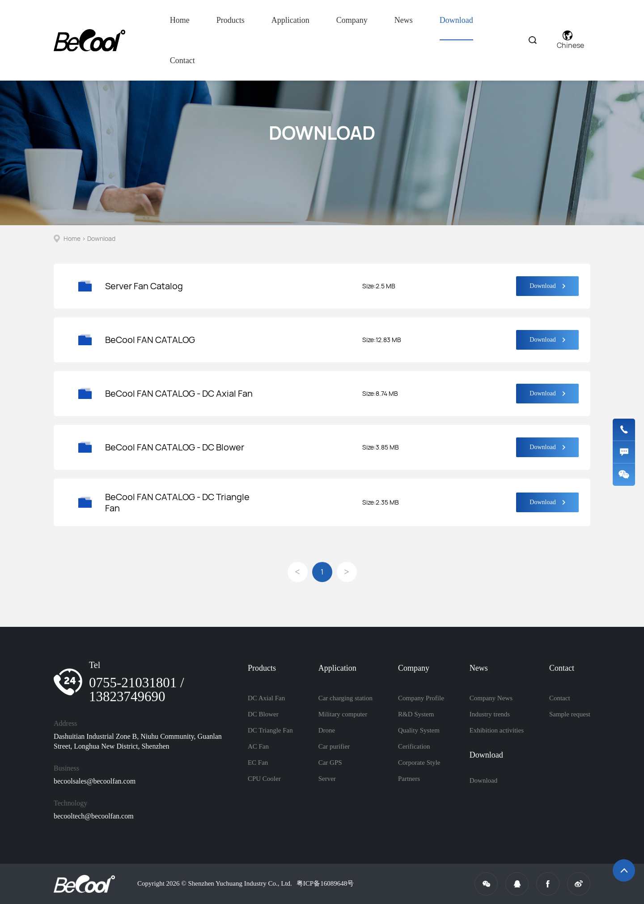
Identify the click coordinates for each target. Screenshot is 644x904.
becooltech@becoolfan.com (94, 816)
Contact (182, 60)
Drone (326, 730)
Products (230, 20)
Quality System (419, 730)
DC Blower (263, 714)
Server (327, 778)
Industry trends (490, 714)
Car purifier (334, 746)
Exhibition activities (497, 730)
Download (456, 28)
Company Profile (421, 698)
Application (290, 20)
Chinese (570, 40)
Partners (409, 778)
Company (352, 20)
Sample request (569, 714)
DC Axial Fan (266, 698)
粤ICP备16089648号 (325, 883)
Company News (491, 698)
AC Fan (258, 746)
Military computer (343, 714)
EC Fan (258, 762)
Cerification (414, 746)
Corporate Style (419, 762)
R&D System (416, 714)
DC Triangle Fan (270, 730)
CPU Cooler (264, 778)
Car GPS (330, 762)
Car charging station (345, 698)
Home (180, 20)
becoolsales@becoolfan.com (95, 781)
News (403, 20)
